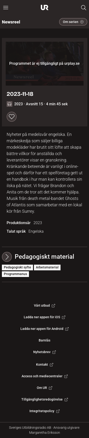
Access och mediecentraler (45, 376)
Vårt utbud (44, 305)
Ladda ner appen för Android (44, 329)
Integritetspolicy (44, 411)
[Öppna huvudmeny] (6, 7)
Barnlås (44, 340)
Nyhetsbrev (44, 352)
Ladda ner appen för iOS (44, 317)
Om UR (44, 388)
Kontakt (44, 364)
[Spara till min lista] (12, 117)
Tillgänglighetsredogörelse (44, 399)
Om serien (73, 22)
